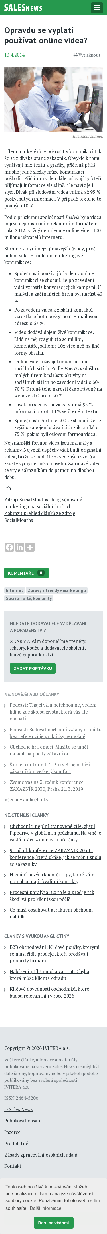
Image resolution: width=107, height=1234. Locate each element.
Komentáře (26, 573)
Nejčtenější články (26, 815)
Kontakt (12, 1166)
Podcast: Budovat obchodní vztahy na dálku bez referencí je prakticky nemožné (56, 732)
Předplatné (16, 1143)
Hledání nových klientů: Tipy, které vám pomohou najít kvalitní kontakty (52, 878)
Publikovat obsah (22, 1121)
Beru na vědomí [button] (53, 1223)
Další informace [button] (45, 1208)
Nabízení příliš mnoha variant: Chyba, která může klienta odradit (50, 974)
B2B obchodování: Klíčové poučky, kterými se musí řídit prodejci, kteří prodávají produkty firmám (54, 954)
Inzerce (12, 1132)
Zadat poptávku (33, 668)
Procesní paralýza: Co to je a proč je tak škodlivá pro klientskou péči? (52, 895)
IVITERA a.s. (56, 1048)
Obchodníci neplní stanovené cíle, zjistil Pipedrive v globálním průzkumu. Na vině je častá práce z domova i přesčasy (55, 833)
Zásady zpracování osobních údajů (40, 1155)
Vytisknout (87, 55)
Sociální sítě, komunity (29, 598)
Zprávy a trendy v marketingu (57, 590)
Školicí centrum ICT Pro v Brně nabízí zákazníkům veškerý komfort (50, 767)
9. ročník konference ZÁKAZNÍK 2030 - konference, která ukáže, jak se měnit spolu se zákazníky (55, 857)
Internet (14, 590)
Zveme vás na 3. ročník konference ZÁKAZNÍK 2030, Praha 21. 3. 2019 (47, 785)
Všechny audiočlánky (26, 799)
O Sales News (18, 1109)
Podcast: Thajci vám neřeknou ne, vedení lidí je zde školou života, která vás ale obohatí (53, 712)
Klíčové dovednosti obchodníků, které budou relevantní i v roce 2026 (49, 992)
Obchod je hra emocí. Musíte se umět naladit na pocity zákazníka (49, 750)
